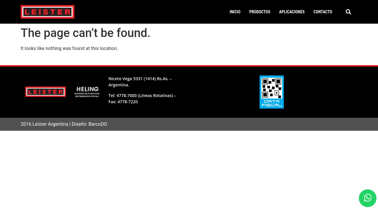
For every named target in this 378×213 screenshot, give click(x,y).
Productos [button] (259, 11)
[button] (348, 12)
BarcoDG (98, 124)
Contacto (323, 11)
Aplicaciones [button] (291, 11)
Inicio (235, 11)
